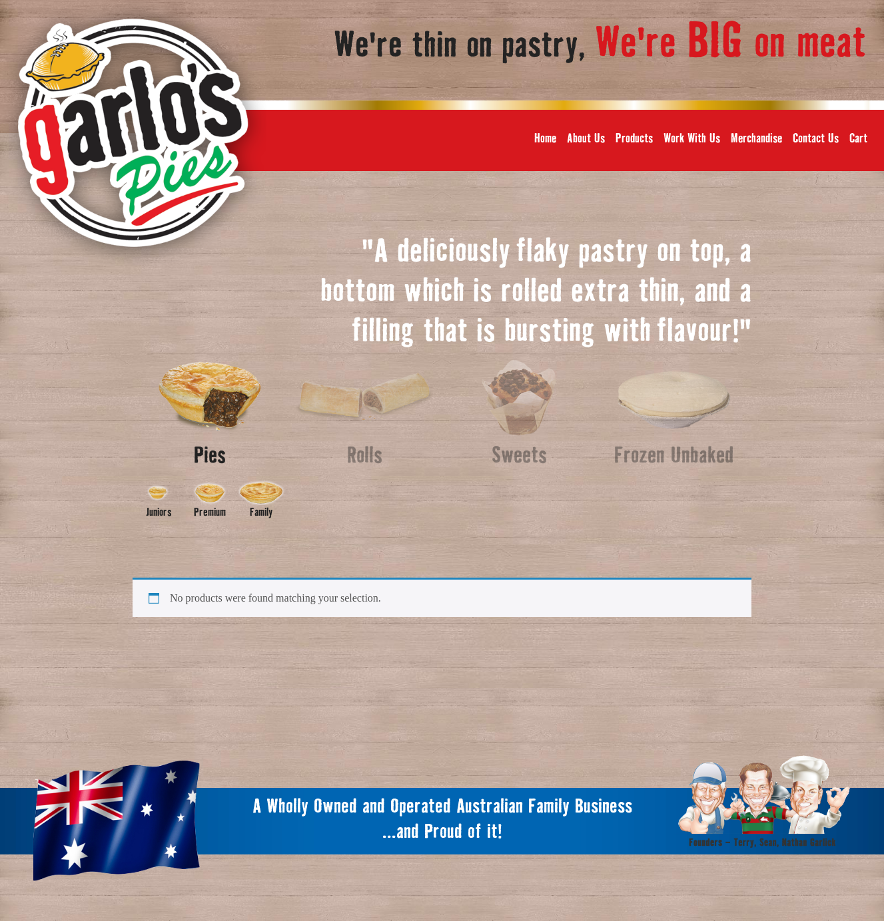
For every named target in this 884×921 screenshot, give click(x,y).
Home (545, 138)
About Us (586, 138)
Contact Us (816, 138)
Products (634, 138)
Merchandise (756, 138)
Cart (858, 138)
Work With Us (691, 138)
